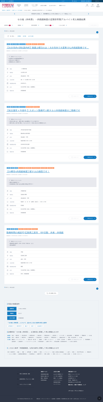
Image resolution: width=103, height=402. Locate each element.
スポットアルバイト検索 (25, 384)
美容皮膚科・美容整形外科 (60, 341)
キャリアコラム (57, 384)
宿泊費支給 (32, 354)
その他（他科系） (73, 341)
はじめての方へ (52, 5)
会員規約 (53, 398)
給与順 (24, 36)
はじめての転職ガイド (58, 374)
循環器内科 (32, 335)
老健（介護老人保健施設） (58, 352)
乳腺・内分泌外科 (72, 337)
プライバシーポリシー (46, 398)
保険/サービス (62, 5)
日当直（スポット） (77, 354)
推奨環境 (58, 398)
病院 (41, 352)
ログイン (97, 1)
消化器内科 (24, 335)
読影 (32, 326)
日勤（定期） (47, 354)
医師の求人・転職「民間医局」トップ (77, 384)
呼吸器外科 (53, 337)
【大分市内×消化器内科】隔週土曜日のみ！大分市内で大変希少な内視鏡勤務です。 (48, 47)
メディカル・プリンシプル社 (75, 390)
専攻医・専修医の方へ (73, 380)
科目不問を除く (80, 352)
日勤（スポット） (57, 354)
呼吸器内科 (47, 335)
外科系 (8, 337)
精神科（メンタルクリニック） (75, 339)
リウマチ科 (61, 335)
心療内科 (54, 335)
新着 (73, 352)
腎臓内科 (84, 335)
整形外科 (24, 337)
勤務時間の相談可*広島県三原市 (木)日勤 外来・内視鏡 (35, 232)
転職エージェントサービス (74, 374)
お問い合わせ (76, 398)
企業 (68, 352)
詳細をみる (90, 96)
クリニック (47, 352)
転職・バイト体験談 (58, 378)
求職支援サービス (72, 371)
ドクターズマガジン (58, 380)
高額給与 (89, 352)
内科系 (8, 335)
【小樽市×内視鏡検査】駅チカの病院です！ (28, 171)
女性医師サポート (72, 378)
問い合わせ (74, 1)
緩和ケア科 (49, 341)
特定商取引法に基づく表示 (67, 398)
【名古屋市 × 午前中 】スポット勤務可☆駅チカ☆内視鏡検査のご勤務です (43, 110)
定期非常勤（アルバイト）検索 (27, 379)
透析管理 (19, 326)
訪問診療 (10, 326)
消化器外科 (39, 337)
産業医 (35, 352)
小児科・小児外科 (61, 339)
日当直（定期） (67, 354)
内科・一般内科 (15, 335)
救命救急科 (41, 341)
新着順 (19, 36)
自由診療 (39, 326)
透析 (23, 352)
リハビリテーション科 (30, 341)
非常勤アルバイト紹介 (73, 376)
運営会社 (38, 398)
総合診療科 (69, 335)
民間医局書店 (44, 380)
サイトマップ (83, 398)
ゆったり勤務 (12, 354)
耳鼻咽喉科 (87, 339)
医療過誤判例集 (57, 382)
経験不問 (39, 354)
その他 (90, 335)
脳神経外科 (31, 337)
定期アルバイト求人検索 (17, 10)
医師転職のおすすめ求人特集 (74, 382)
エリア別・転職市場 (58, 376)
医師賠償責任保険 (45, 374)
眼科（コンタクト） (49, 339)
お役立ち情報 (43, 5)
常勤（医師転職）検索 (25, 373)
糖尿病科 (77, 335)
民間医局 (8, 5)
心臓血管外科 (62, 337)
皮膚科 (40, 339)
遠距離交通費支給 (22, 354)
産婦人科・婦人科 (32, 339)
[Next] (88, 13)
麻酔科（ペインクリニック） (18, 339)
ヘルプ (63, 1)
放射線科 (21, 341)
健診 (26, 326)
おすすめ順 (30, 36)
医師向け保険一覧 (45, 376)
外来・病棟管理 (11, 352)
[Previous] (14, 13)
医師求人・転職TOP (6, 10)
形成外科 (46, 337)
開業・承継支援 (44, 378)
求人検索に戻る (52, 293)
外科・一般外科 (15, 337)
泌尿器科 (14, 341)
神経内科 (39, 335)
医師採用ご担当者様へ (86, 1)
